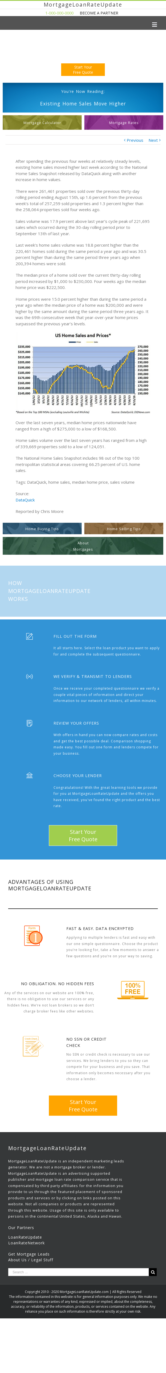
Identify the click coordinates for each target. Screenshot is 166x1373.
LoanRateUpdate (25, 1237)
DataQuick (25, 500)
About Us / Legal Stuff (30, 1259)
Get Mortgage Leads (29, 1254)
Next (153, 140)
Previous (135, 140)
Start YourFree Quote (83, 69)
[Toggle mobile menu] (155, 24)
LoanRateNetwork (26, 1242)
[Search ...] (78, 1272)
